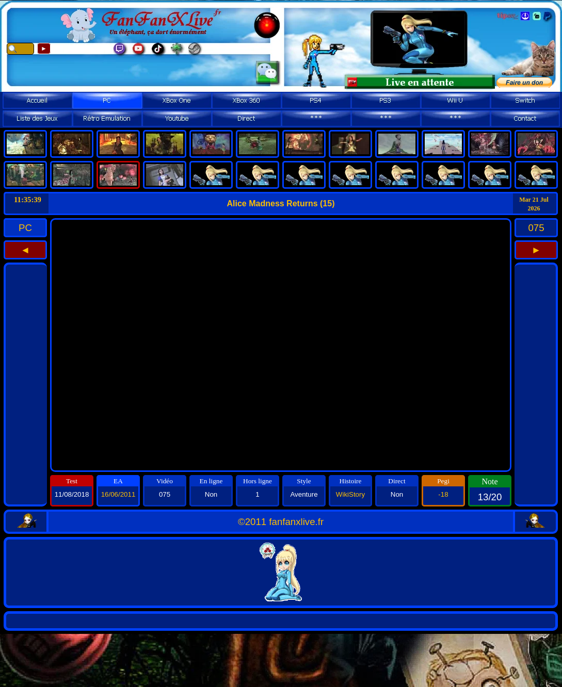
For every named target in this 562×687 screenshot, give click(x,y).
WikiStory (350, 494)
